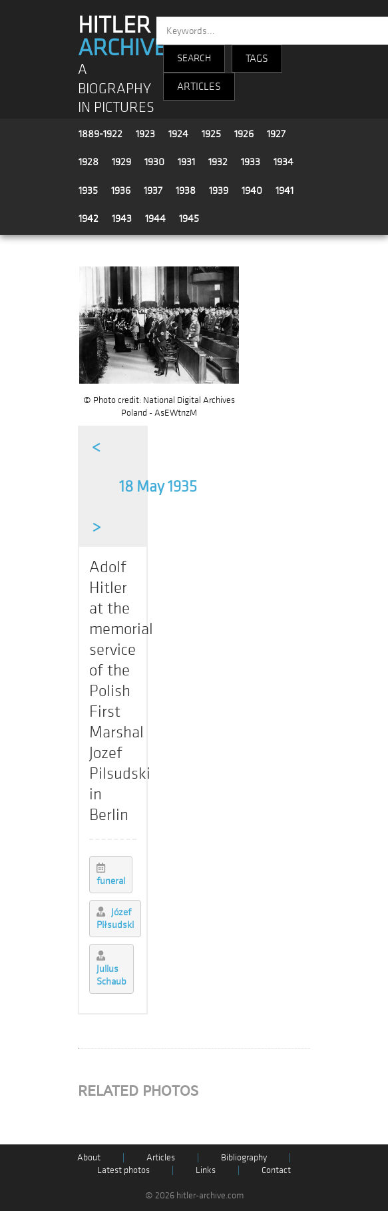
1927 (276, 134)
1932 (218, 162)
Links (206, 1170)
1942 (88, 218)
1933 (250, 162)
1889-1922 (100, 134)
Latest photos (123, 1170)
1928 (88, 162)
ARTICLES (199, 86)
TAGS (257, 58)
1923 (145, 134)
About (88, 1157)
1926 (244, 134)
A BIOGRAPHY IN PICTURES (116, 89)
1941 (284, 190)
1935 (88, 190)
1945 (189, 218)
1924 (178, 134)
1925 (211, 134)
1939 (218, 190)
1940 (252, 190)
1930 (154, 162)
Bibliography (244, 1157)
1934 (283, 162)
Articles (160, 1157)
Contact (276, 1170)
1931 (186, 162)
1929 (121, 162)
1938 (186, 190)
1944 (155, 218)
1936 (120, 190)
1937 (153, 190)
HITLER (122, 37)
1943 (122, 218)
